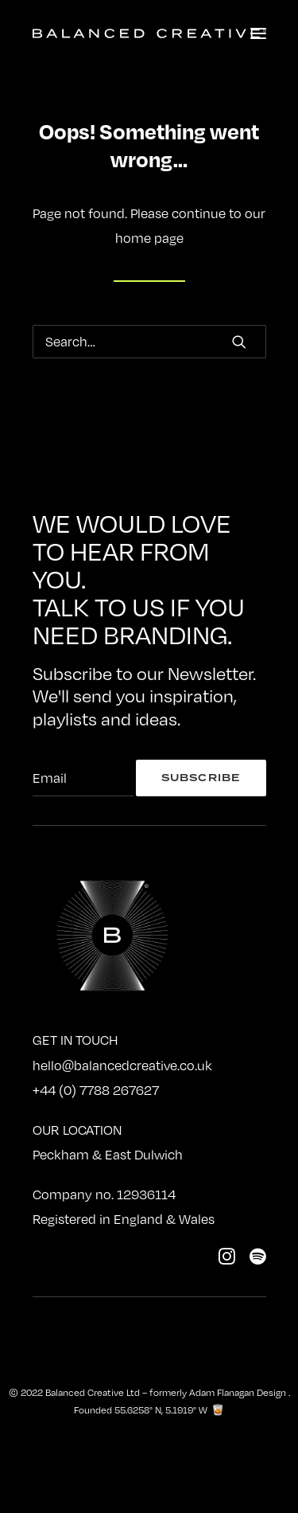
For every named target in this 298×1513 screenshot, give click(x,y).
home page (149, 238)
